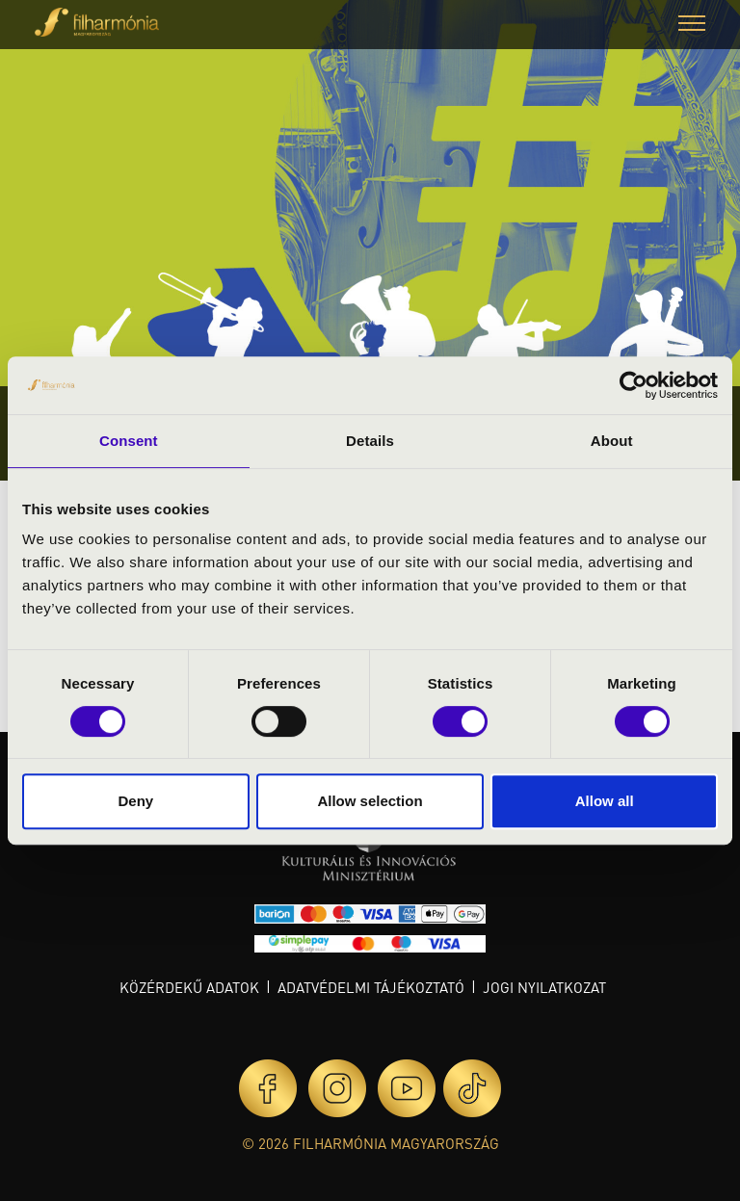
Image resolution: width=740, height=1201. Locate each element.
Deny (135, 801)
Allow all (604, 801)
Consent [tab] (128, 440)
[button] (691, 25)
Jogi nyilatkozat (544, 987)
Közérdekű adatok (189, 987)
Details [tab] (370, 440)
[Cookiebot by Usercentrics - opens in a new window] (633, 385)
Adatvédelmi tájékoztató (371, 987)
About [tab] (612, 440)
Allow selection (369, 801)
